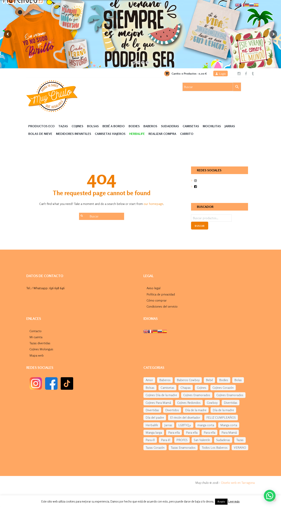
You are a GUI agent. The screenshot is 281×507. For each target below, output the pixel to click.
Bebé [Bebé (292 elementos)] (209, 380)
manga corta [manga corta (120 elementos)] (205, 425)
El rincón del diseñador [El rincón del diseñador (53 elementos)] (185, 417)
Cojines (77, 126)
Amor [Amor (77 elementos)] (149, 380)
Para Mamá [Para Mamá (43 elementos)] (229, 432)
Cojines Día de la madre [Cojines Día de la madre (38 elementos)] (161, 395)
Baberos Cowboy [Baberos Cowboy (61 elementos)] (188, 380)
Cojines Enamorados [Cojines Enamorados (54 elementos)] (196, 395)
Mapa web (36, 355)
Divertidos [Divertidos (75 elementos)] (172, 410)
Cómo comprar (157, 300)
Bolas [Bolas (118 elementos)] (238, 380)
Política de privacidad (161, 294)
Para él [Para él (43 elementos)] (165, 440)
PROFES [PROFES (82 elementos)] (182, 440)
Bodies (134, 126)
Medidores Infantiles (73, 134)
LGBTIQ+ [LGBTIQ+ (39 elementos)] (184, 425)
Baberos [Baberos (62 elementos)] (165, 380)
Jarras (230, 126)
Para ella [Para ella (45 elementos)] (191, 432)
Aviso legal (153, 288)
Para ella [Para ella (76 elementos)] (209, 432)
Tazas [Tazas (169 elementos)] (240, 440)
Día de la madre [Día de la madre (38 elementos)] (195, 410)
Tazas (63, 126)
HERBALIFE (137, 134)
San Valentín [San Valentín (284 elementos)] (202, 440)
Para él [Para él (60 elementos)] (150, 440)
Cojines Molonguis (41, 349)
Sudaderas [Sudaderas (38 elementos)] (223, 440)
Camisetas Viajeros (110, 134)
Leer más (234, 501)
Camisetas (191, 126)
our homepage (153, 204)
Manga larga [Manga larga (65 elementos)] (154, 432)
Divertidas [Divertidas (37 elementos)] (152, 410)
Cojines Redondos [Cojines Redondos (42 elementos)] (189, 403)
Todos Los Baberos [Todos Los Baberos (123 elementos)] (215, 447)
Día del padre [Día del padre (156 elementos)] (155, 417)
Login (222, 73)
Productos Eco (41, 126)
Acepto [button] (221, 501)
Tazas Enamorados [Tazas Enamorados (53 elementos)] (183, 447)
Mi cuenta (35, 337)
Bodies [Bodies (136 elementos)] (223, 380)
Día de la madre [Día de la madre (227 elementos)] (223, 410)
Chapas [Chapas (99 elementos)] (186, 388)
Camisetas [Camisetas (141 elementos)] (167, 388)
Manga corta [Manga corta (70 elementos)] (228, 425)
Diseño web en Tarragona (238, 483)
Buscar (199, 225)
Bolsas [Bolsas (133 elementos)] (150, 388)
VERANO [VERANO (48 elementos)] (240, 447)
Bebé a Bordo (113, 126)
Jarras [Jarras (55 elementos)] (168, 425)
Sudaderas (170, 126)
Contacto (35, 331)
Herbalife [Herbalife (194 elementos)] (152, 425)
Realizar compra (162, 134)
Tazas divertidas (39, 343)
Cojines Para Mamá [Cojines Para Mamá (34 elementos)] (158, 403)
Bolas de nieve (40, 134)
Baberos (150, 126)
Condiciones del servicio (162, 306)
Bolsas (93, 126)
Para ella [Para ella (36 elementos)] (174, 432)
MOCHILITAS (212, 126)
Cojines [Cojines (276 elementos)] (201, 388)
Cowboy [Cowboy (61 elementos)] (212, 403)
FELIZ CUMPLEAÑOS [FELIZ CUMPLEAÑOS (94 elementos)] (221, 417)
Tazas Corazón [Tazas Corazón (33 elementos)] (155, 447)
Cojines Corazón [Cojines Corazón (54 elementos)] (223, 388)
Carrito (186, 134)
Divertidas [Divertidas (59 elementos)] (230, 403)
